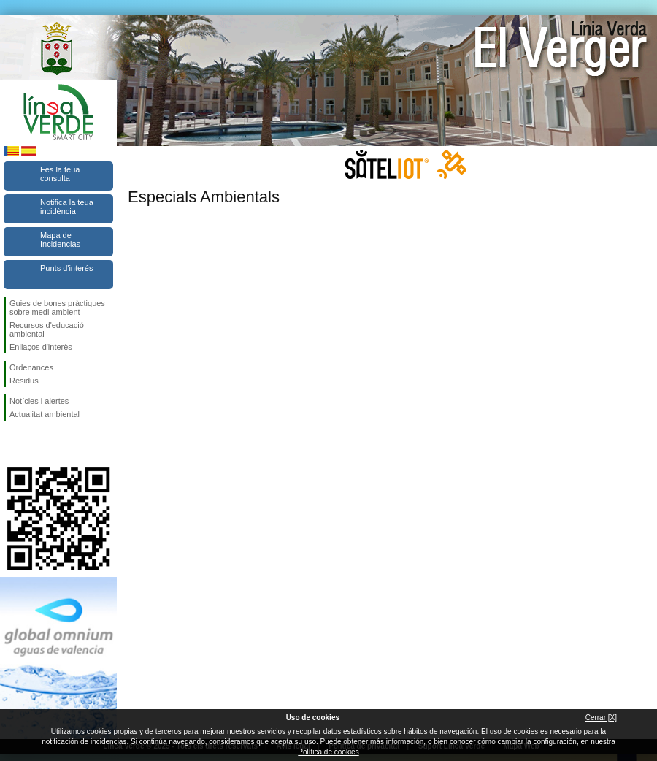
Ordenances (31, 367)
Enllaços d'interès (40, 347)
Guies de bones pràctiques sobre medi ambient (57, 307)
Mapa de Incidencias (60, 239)
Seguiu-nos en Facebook (12, 444)
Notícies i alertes (39, 401)
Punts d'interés (66, 268)
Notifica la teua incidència (66, 206)
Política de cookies (328, 752)
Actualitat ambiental (44, 414)
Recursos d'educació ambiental (46, 329)
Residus (24, 380)
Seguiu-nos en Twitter (36, 444)
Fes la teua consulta (60, 174)
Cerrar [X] (601, 718)
